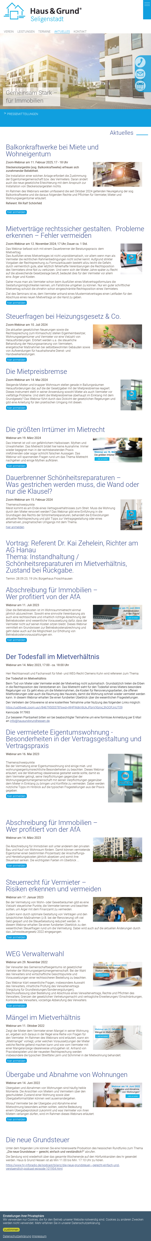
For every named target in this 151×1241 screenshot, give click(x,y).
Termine (44, 32)
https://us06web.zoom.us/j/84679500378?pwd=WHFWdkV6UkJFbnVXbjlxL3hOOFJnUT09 (64, 624)
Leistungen (26, 32)
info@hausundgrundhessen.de (30, 637)
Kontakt (80, 32)
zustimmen (11, 1229)
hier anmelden (16, 129)
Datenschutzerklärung (17, 1236)
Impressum (39, 1236)
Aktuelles (62, 32)
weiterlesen (127, 1208)
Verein (9, 32)
